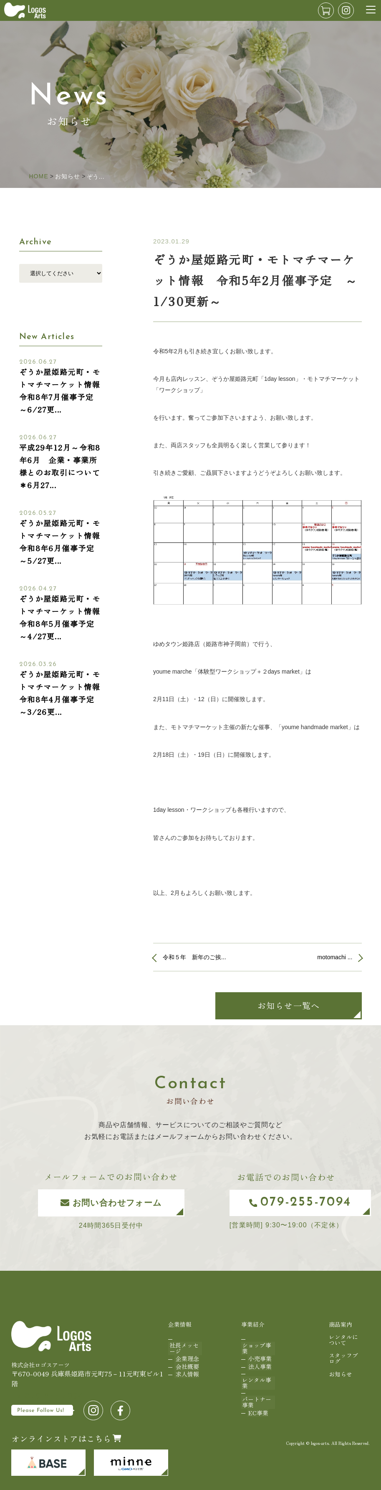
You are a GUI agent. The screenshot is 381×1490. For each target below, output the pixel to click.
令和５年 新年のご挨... (194, 957)
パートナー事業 (255, 1392)
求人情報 (186, 1366)
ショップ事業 (255, 1345)
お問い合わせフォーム (101, 1202)
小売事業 (259, 1354)
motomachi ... (334, 957)
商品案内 (340, 1324)
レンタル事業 (255, 1374)
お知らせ (340, 1370)
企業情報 (180, 1324)
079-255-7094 (292, 1202)
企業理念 (186, 1354)
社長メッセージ (182, 1345)
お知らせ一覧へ (288, 1005)
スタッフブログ (343, 1355)
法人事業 (259, 1360)
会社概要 (186, 1360)
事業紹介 (253, 1324)
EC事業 (257, 1401)
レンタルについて (343, 1338)
